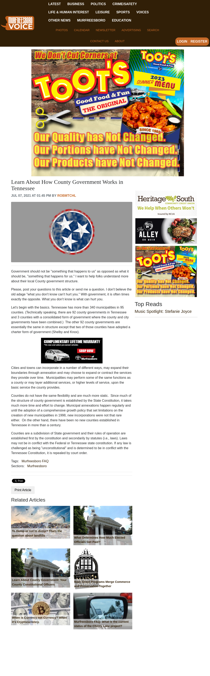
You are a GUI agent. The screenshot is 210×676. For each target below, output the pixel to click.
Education (121, 20)
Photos (62, 30)
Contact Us (99, 41)
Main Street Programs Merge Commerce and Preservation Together (102, 584)
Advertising (131, 30)
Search (153, 30)
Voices (142, 12)
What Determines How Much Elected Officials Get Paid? (99, 540)
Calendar (82, 30)
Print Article (23, 490)
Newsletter (105, 30)
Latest (54, 4)
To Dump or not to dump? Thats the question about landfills (37, 533)
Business (75, 4)
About (119, 41)
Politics (98, 4)
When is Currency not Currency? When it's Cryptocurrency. (39, 620)
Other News (59, 20)
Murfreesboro (91, 20)
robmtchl (66, 195)
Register (199, 41)
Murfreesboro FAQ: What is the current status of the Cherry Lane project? (101, 624)
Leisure (103, 12)
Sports (123, 12)
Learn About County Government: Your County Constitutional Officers (39, 582)
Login (182, 41)
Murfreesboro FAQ (35, 461)
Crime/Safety (124, 4)
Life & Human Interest (68, 12)
